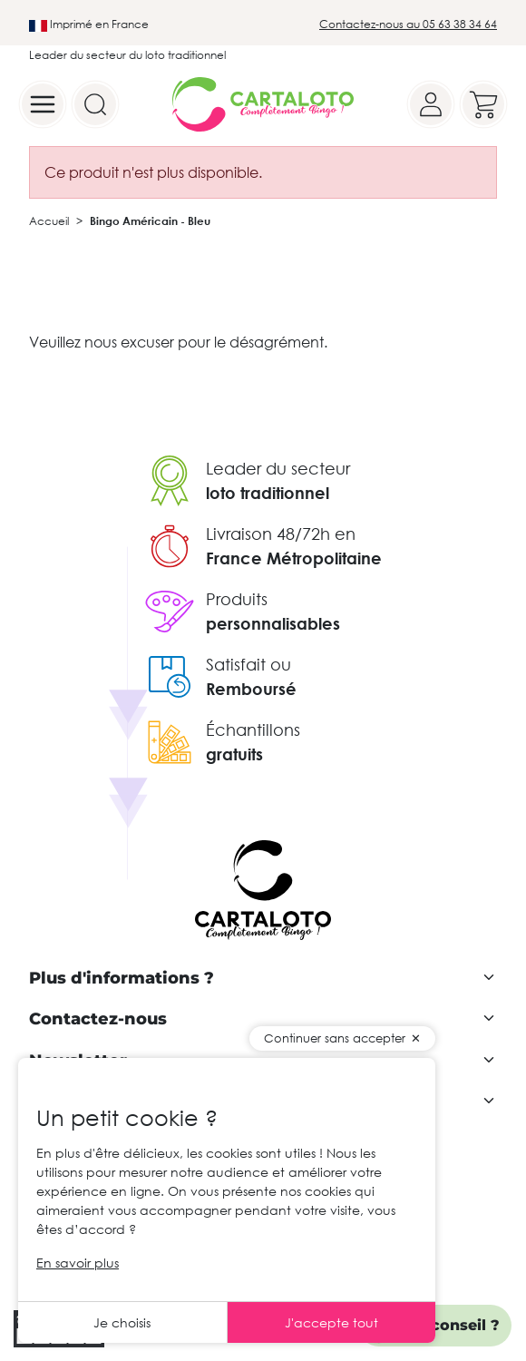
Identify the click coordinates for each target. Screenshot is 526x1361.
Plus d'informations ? (121, 978)
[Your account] (431, 104)
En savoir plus (77, 1262)
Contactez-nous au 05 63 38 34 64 (408, 24)
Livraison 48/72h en (281, 533)
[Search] (95, 104)
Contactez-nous (98, 1019)
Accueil (49, 221)
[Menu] (42, 104)
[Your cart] (483, 104)
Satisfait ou (248, 664)
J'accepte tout (331, 1322)
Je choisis (122, 1322)
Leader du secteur (278, 468)
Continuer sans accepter (334, 1038)
